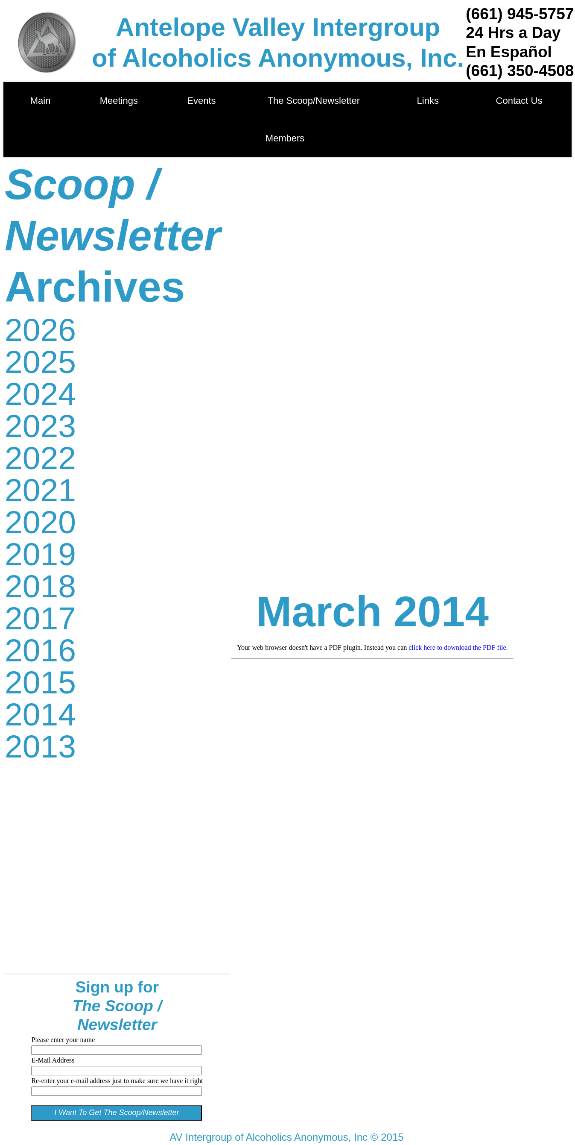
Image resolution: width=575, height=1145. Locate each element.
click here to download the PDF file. (458, 647)
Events (204, 100)
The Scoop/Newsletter (313, 100)
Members (285, 138)
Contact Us (519, 100)
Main (40, 100)
